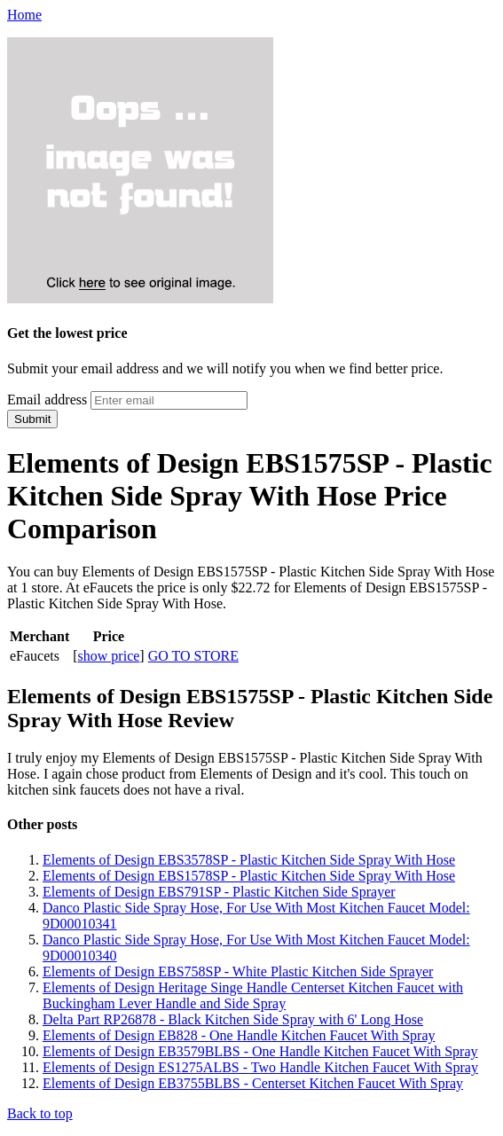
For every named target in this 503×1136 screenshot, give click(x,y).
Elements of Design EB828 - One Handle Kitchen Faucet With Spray (239, 1035)
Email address (47, 399)
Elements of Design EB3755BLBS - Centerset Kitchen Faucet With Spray (253, 1083)
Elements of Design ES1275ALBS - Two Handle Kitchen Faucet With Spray (260, 1067)
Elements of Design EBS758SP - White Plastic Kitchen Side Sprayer (238, 971)
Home (24, 14)
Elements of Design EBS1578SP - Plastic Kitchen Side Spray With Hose (249, 875)
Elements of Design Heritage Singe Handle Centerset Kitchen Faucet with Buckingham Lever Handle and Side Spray (253, 995)
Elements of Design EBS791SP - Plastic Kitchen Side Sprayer (219, 891)
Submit (32, 419)
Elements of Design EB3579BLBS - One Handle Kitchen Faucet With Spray (260, 1051)
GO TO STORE (193, 655)
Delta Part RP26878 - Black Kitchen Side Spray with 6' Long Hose (233, 1019)
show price (109, 655)
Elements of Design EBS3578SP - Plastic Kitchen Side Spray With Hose (249, 859)
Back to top (40, 1113)
